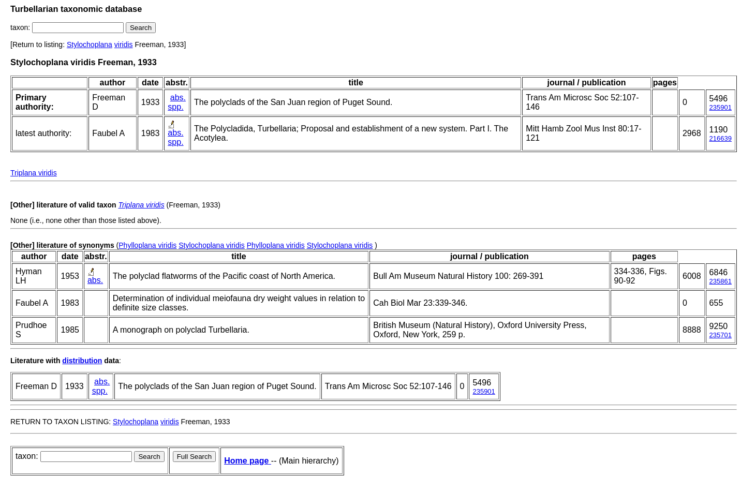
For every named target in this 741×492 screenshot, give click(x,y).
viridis (123, 44)
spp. (175, 106)
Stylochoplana (89, 44)
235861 (720, 281)
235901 (720, 107)
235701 (720, 335)
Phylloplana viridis (147, 245)
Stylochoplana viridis (212, 245)
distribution (82, 360)
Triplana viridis (33, 173)
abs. (178, 97)
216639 (720, 138)
